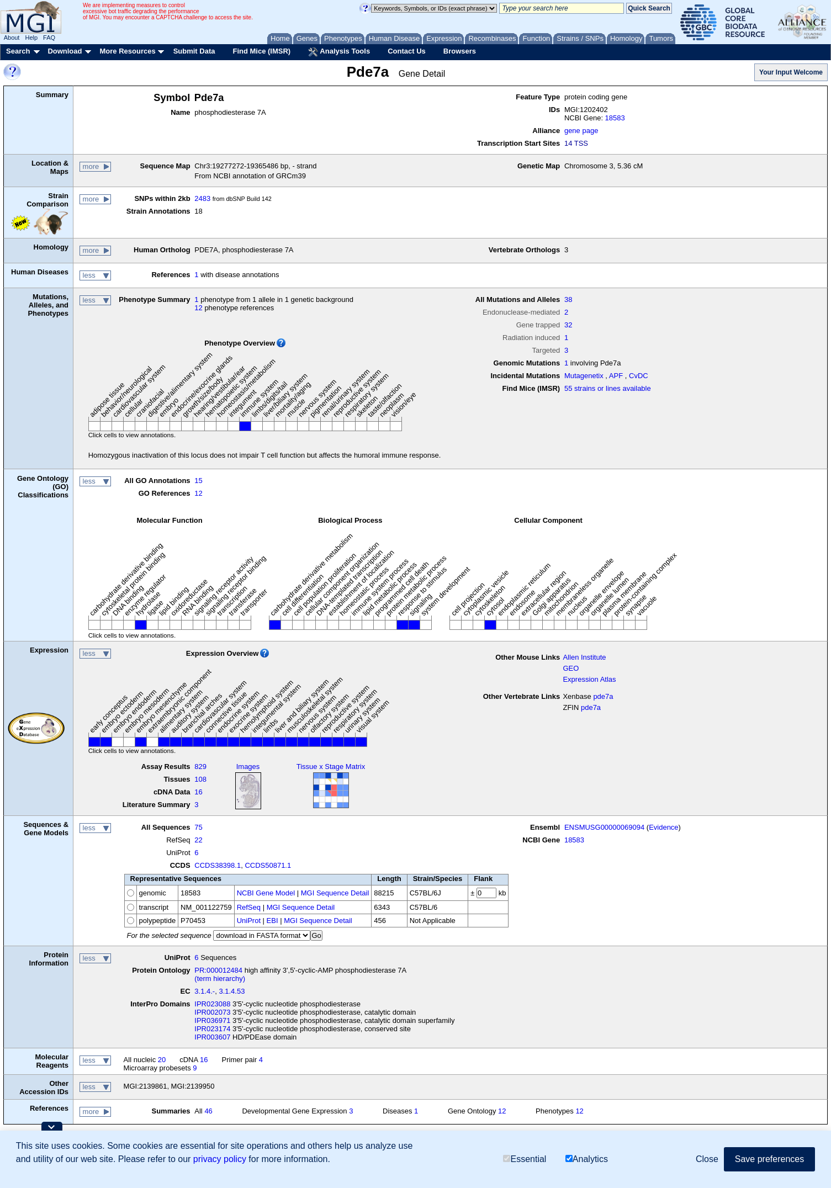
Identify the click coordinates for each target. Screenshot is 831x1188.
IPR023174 (212, 1029)
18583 (615, 118)
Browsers (459, 51)
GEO (571, 668)
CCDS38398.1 (217, 865)
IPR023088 (212, 1004)
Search (18, 51)
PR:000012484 (218, 970)
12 (198, 308)
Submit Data (194, 51)
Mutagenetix (584, 376)
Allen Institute (584, 657)
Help (31, 37)
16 (198, 792)
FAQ (49, 37)
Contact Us (407, 51)
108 (200, 779)
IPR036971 (212, 1020)
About (12, 37)
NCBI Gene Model (266, 893)
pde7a (603, 696)
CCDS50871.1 (268, 865)
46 (208, 1111)
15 (198, 480)
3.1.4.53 (232, 991)
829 (200, 766)
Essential (524, 1159)
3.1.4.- (204, 991)
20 (162, 1060)
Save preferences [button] (769, 1159)
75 (198, 827)
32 (568, 325)
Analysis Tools (339, 52)
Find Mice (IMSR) (261, 51)
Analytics (586, 1159)
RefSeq (249, 907)
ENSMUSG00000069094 (604, 827)
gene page (581, 130)
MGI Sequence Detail (335, 893)
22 (198, 840)
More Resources (127, 51)
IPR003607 (212, 1037)
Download (64, 51)
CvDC (638, 376)
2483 (202, 198)
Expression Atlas (589, 679)
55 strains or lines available (607, 388)
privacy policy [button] (219, 1159)
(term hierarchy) (219, 978)
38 (568, 299)
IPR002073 (212, 1012)
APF (616, 376)
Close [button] (707, 1159)
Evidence (663, 827)
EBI (272, 920)
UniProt (249, 920)
